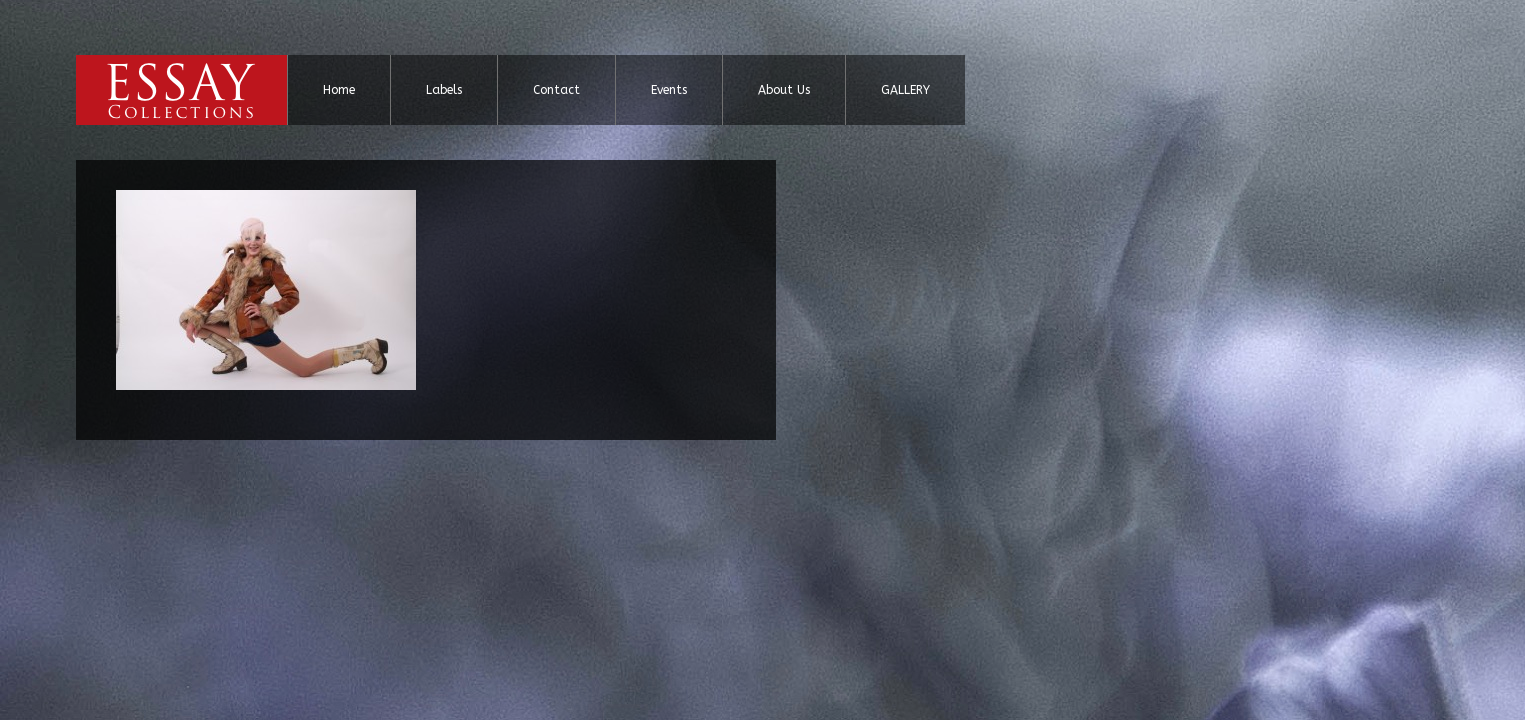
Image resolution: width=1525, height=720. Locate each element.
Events (669, 90)
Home (339, 90)
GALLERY (905, 90)
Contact (556, 90)
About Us (784, 90)
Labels (444, 90)
